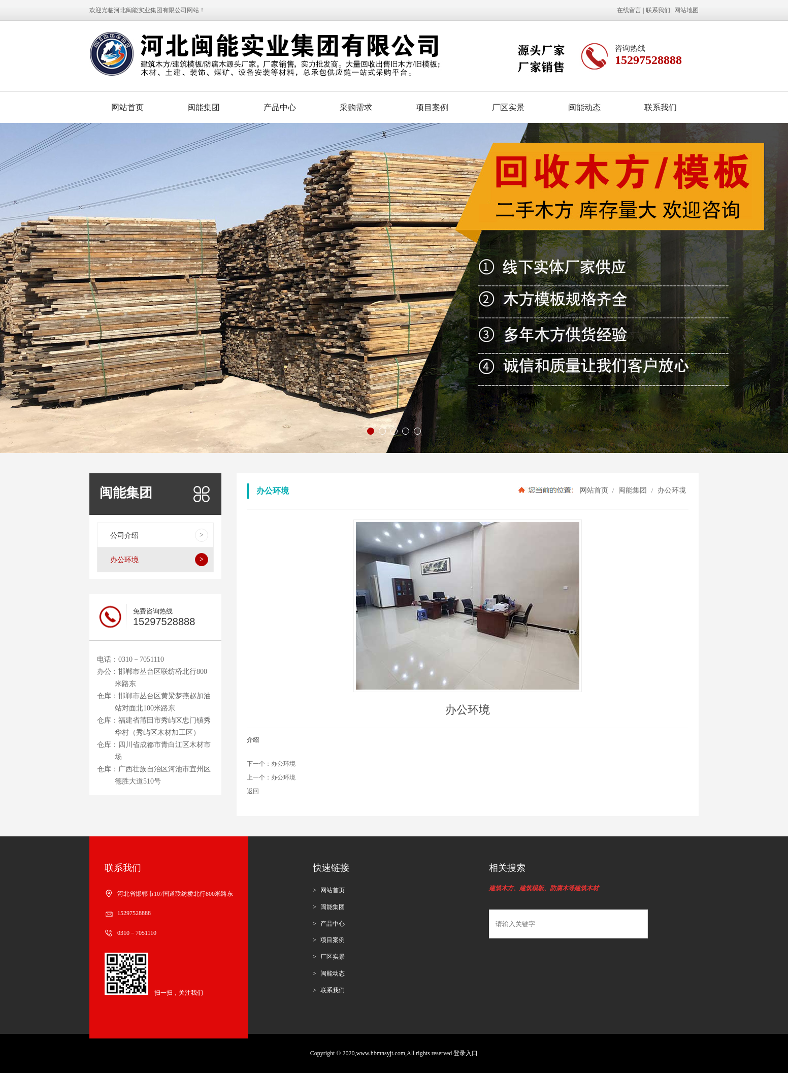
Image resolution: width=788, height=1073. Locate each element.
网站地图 (686, 10)
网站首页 (127, 107)
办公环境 (670, 490)
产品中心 (280, 107)
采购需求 (356, 107)
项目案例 (432, 107)
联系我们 (658, 10)
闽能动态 (584, 107)
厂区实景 (508, 107)
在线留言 (629, 10)
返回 (253, 791)
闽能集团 (203, 107)
